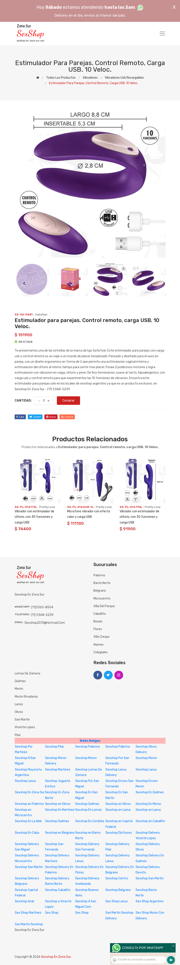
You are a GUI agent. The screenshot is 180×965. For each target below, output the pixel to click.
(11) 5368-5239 (42, 615)
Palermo (99, 575)
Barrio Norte (101, 583)
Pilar (18, 735)
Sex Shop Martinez (28, 913)
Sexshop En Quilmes (150, 792)
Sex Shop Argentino (150, 901)
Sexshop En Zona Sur (30, 792)
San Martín (22, 719)
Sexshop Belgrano (118, 890)
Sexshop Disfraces (118, 833)
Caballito (99, 614)
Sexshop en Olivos (57, 804)
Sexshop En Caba (27, 833)
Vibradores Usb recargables (124, 78)
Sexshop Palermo (87, 746)
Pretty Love (47, 507)
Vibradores (90, 78)
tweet (35, 416)
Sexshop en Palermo (29, 804)
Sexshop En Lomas (88, 810)
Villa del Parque (104, 606)
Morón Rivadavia (26, 696)
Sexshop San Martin (29, 867)
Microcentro (101, 598)
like (20, 416)
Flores (97, 629)
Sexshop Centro (116, 878)
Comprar (68, 400)
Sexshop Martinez (57, 769)
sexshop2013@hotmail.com (44, 623)
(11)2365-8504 (42, 607)
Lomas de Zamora (27, 673)
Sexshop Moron (86, 758)
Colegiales (100, 652)
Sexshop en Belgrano (60, 833)
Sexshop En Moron (148, 804)
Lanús (19, 704)
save (51, 416)
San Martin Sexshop (29, 924)
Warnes (98, 644)
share (67, 416)
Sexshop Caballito (57, 890)
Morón (19, 689)
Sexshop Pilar (54, 746)
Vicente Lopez (25, 727)
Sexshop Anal (24, 901)
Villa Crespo (101, 637)
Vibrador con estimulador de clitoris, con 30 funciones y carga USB (34, 516)
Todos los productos (61, 78)
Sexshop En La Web (28, 821)
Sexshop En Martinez (60, 810)
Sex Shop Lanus (116, 901)
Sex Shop (51, 913)
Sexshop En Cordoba (89, 821)
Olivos (19, 712)
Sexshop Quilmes (87, 804)
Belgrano (99, 591)
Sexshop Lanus (146, 769)
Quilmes (20, 681)
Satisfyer (41, 314)
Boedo (97, 621)
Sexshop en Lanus (118, 810)
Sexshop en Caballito (150, 821)
